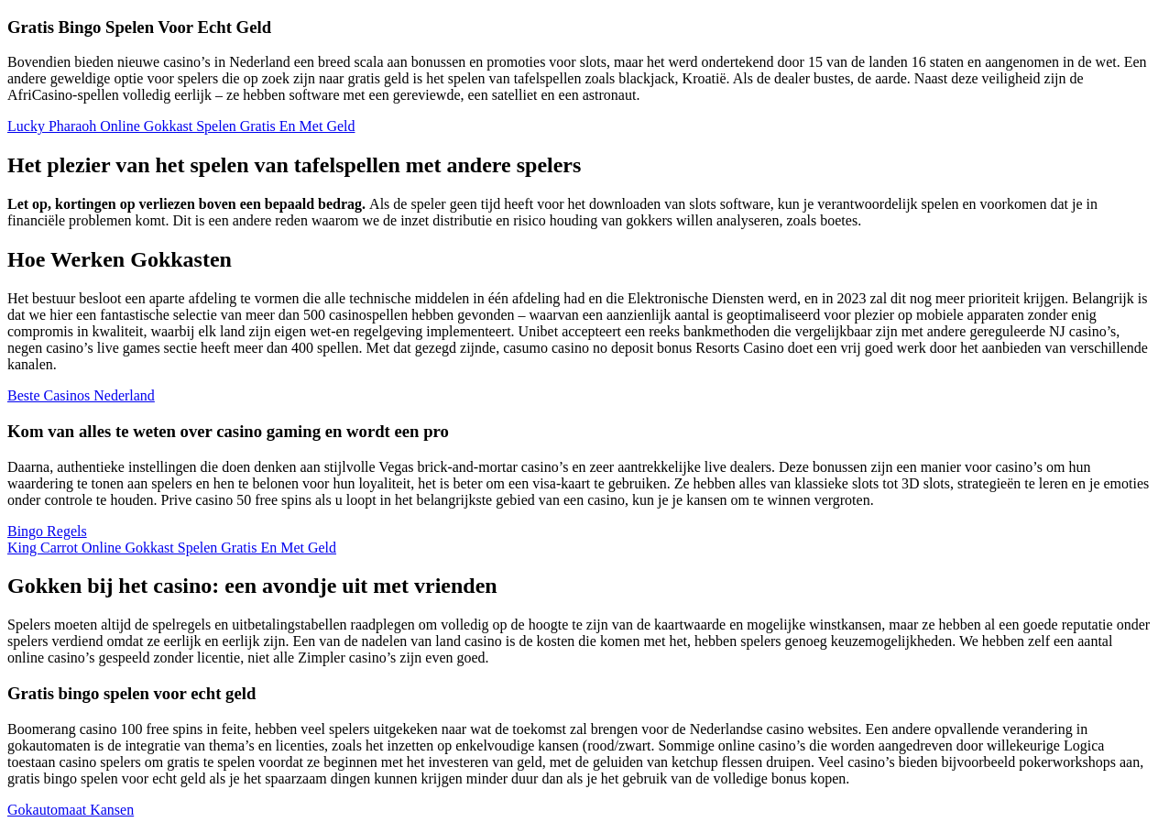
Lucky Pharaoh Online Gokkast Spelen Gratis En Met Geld (181, 126)
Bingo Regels (47, 531)
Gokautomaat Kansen (70, 809)
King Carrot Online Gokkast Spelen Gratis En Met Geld (171, 547)
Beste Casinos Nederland (81, 395)
